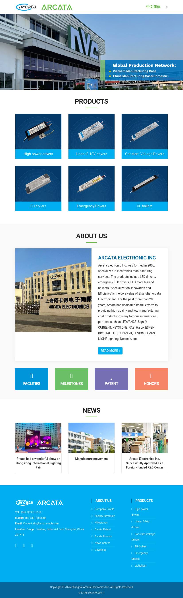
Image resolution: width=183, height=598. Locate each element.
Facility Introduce (105, 516)
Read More (110, 350)
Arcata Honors (103, 536)
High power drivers (38, 154)
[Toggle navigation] (167, 6)
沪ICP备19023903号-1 (91, 592)
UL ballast (145, 206)
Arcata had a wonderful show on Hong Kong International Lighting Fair (38, 463)
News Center (102, 543)
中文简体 (153, 7)
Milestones (101, 522)
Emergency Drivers (91, 206)
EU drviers (38, 206)
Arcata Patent (103, 529)
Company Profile (104, 509)
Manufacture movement (91, 459)
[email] (23, 545)
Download (100, 549)
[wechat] (32, 545)
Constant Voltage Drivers (144, 154)
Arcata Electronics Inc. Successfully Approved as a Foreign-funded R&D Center (145, 463)
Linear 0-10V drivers (91, 154)
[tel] (15, 545)
